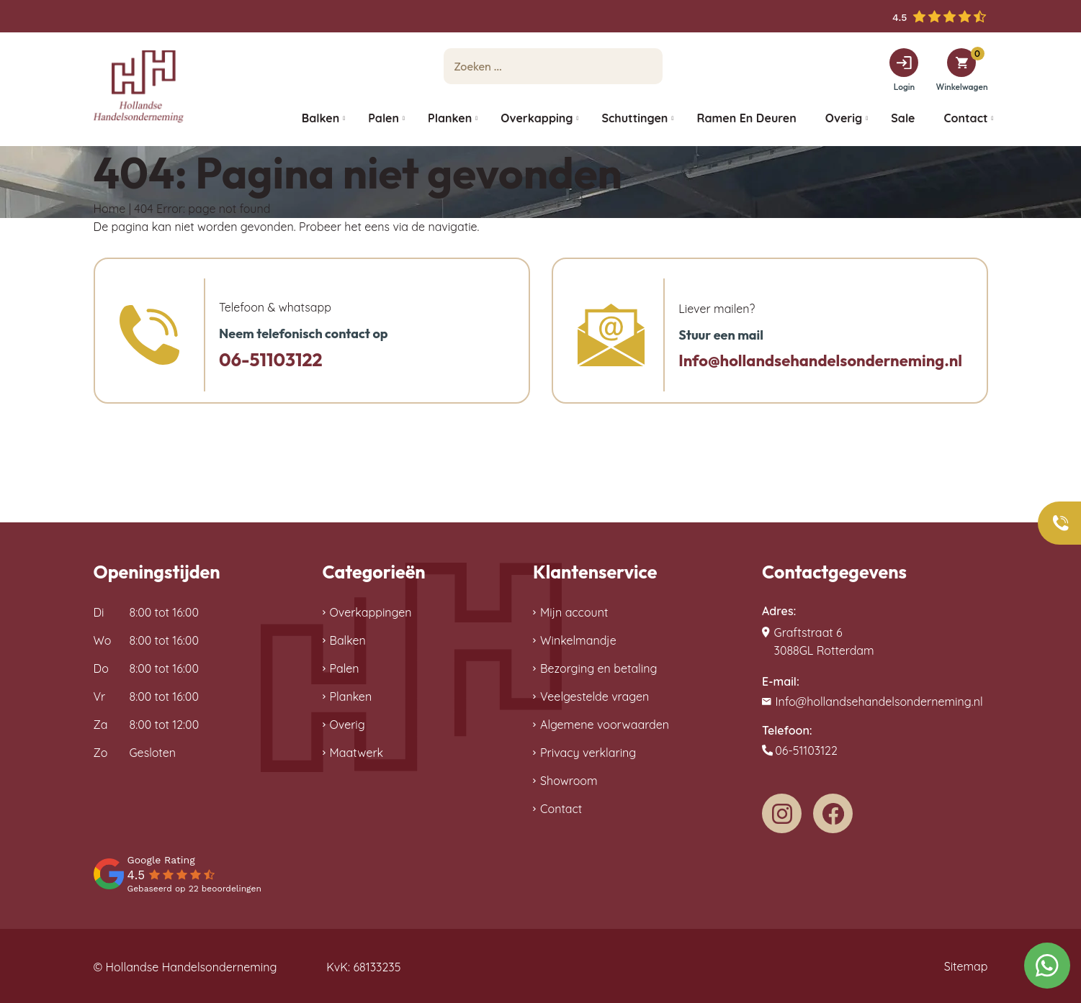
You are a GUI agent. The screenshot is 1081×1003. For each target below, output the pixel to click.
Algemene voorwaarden (604, 724)
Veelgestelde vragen (594, 696)
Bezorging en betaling (598, 668)
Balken (348, 640)
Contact (561, 809)
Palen (344, 668)
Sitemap (966, 966)
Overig (347, 724)
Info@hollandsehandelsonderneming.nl (820, 360)
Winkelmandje (578, 640)
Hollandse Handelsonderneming (191, 967)
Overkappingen (371, 612)
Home (110, 208)
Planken (351, 696)
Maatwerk (357, 752)
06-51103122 (271, 359)
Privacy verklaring (588, 752)
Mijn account (574, 612)
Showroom (569, 780)
